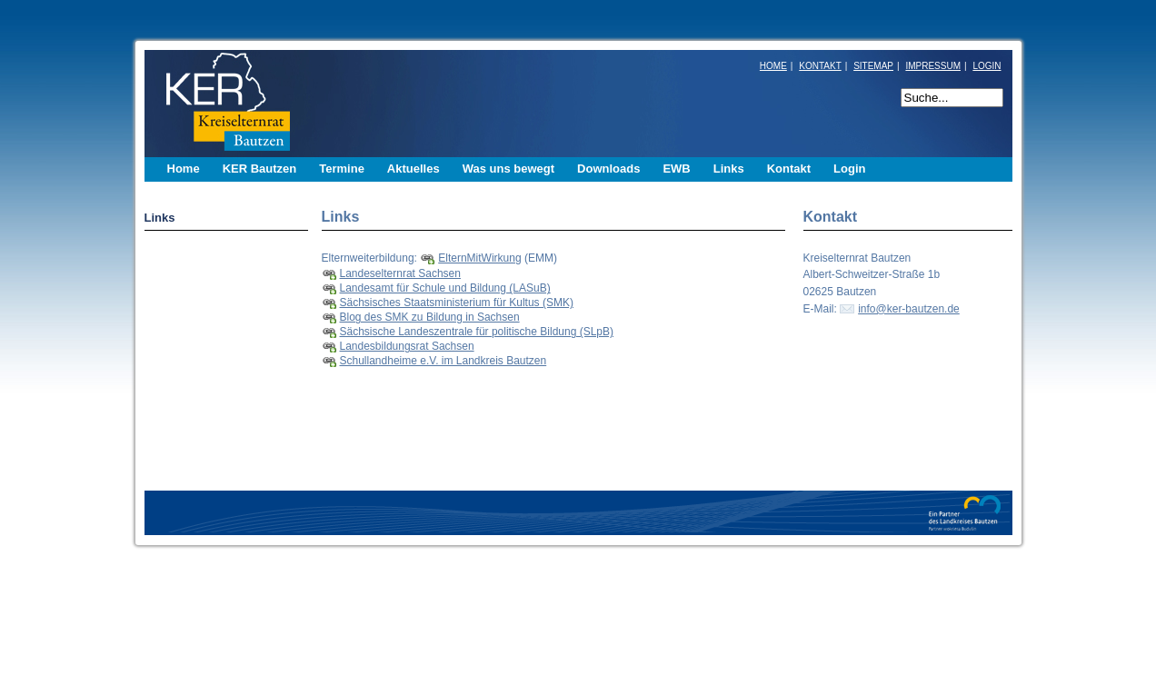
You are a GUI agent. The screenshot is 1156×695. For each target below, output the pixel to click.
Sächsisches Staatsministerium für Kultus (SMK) (456, 302)
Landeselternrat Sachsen (400, 273)
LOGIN (986, 66)
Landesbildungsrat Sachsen (407, 346)
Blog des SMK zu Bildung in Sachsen (430, 317)
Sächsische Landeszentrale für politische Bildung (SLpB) (477, 331)
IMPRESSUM (933, 66)
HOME (773, 66)
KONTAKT (820, 66)
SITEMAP (873, 66)
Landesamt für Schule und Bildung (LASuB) (445, 288)
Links (159, 217)
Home (183, 168)
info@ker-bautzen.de (909, 309)
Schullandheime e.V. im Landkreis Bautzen (443, 360)
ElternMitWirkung (479, 258)
